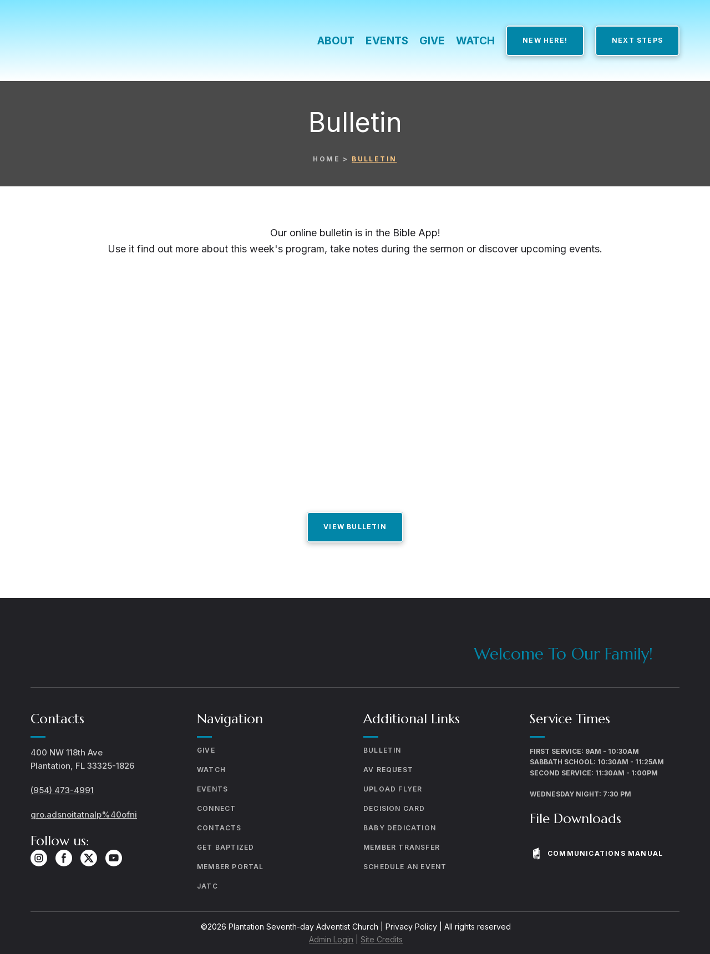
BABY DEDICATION (399, 828)
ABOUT (335, 40)
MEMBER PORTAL (230, 866)
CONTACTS (219, 828)
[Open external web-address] (355, 376)
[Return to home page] (127, 40)
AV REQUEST (388, 769)
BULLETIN (382, 750)
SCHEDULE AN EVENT (405, 866)
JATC (207, 886)
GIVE (432, 40)
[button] (545, 40)
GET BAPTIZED (225, 847)
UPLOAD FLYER (392, 789)
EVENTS (387, 40)
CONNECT (216, 808)
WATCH (475, 40)
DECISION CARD (394, 808)
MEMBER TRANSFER (401, 847)
